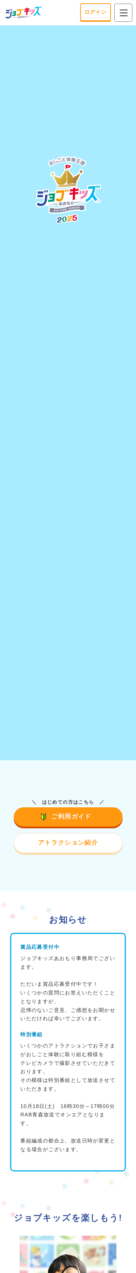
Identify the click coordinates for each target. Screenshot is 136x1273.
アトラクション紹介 (68, 842)
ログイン (96, 12)
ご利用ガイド (68, 816)
